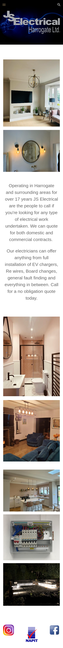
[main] (31, 242)
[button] (4, 4)
